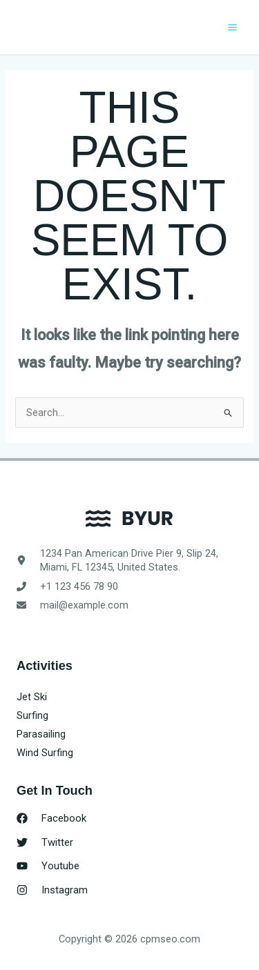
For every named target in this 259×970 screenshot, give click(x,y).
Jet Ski (32, 697)
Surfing (32, 715)
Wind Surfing (45, 752)
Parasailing (41, 734)
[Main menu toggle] (232, 27)
